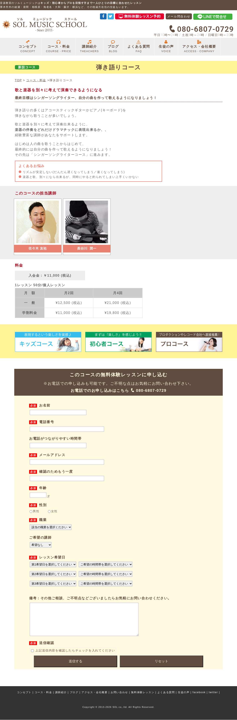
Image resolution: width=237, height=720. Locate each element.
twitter (213, 692)
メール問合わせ (178, 16)
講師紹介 (89, 46)
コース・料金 (58, 46)
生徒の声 (166, 46)
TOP (18, 80)
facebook (199, 692)
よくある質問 (138, 46)
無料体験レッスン (142, 692)
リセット (161, 667)
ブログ (113, 46)
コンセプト (28, 46)
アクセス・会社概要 (199, 46)
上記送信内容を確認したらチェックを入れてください (73, 656)
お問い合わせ (119, 692)
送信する (75, 667)
